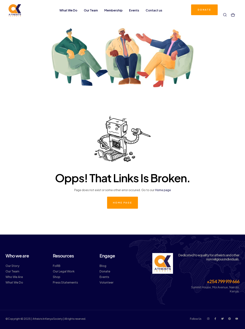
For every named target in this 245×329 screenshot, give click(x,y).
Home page (163, 190)
